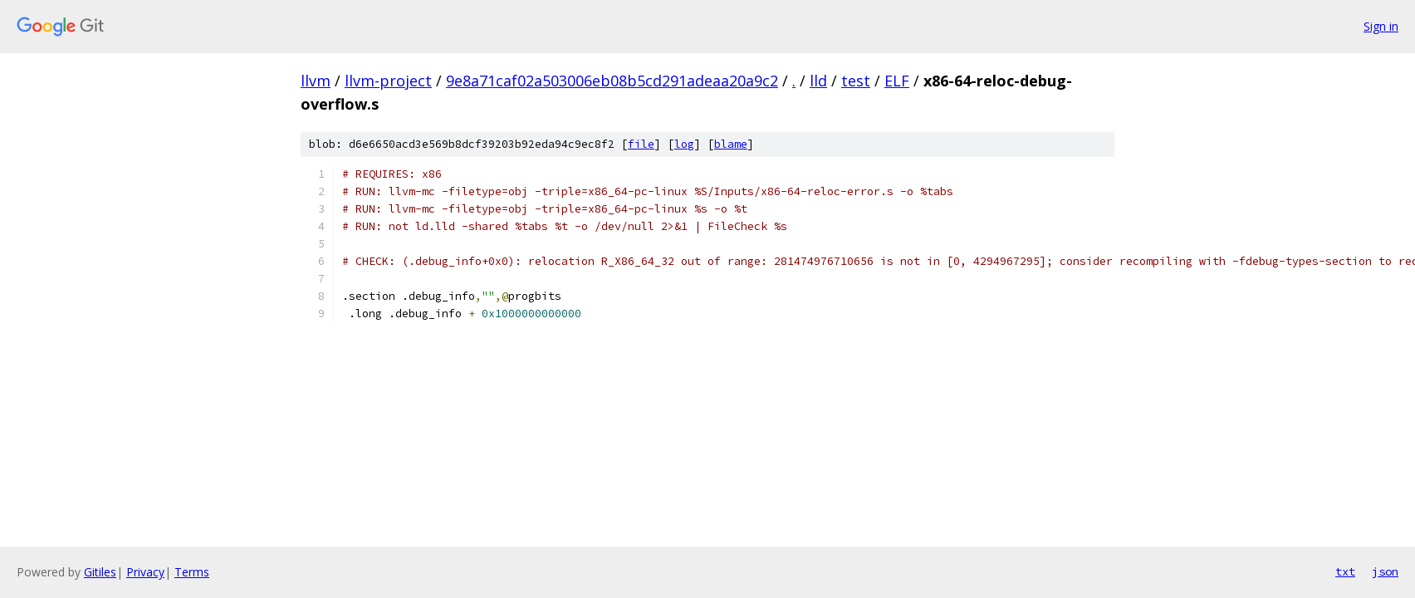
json (1385, 571)
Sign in (1381, 26)
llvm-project (388, 81)
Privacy (145, 572)
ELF (896, 81)
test (855, 81)
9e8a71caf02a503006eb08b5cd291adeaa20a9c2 (612, 81)
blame (730, 144)
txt (1345, 571)
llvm (315, 81)
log (684, 144)
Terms (191, 572)
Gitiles (100, 572)
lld (818, 81)
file (641, 144)
